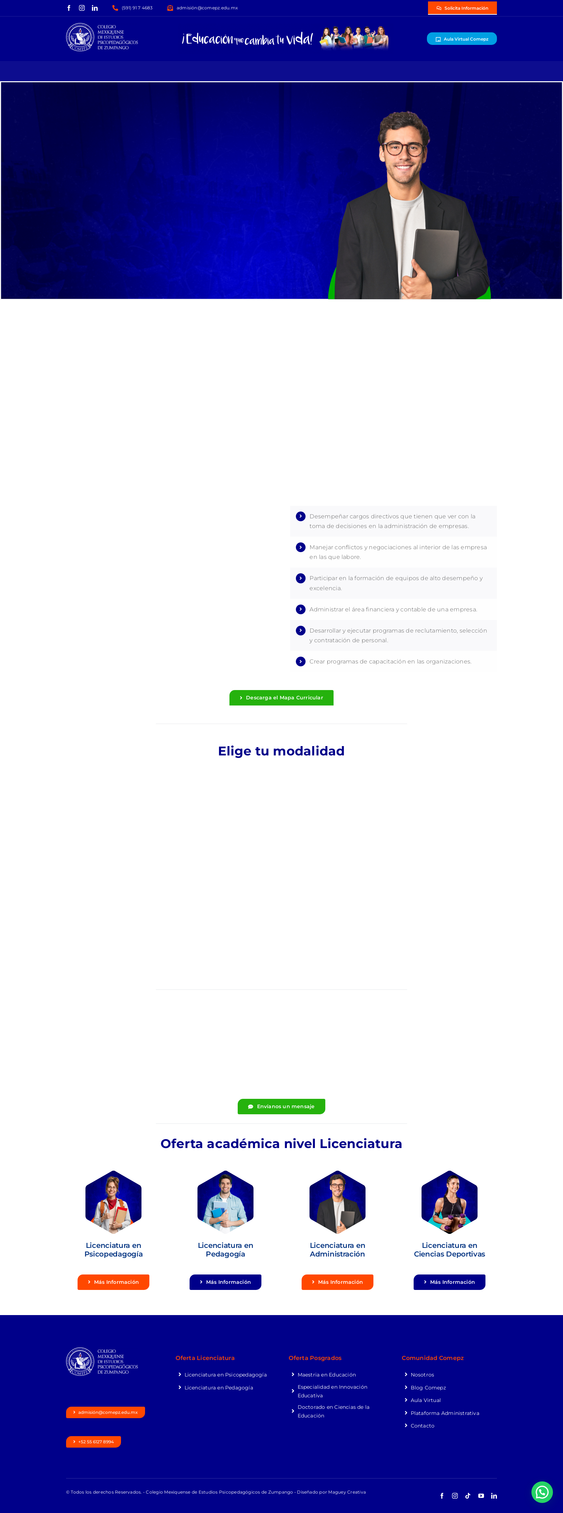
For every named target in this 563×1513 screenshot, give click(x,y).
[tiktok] (468, 1496)
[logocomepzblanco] (102, 25)
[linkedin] (95, 8)
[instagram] (82, 8)
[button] (542, 1492)
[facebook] (69, 8)
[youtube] (481, 1496)
